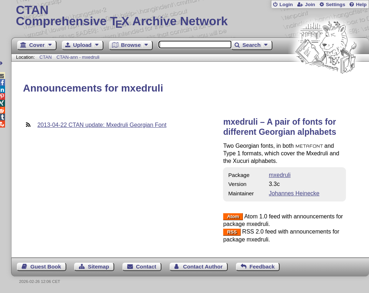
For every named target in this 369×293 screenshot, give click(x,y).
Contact (146, 266)
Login (286, 4)
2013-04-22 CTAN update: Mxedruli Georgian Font (101, 125)
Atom (233, 216)
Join (310, 4)
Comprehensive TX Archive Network (190, 16)
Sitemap (98, 266)
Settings (335, 4)
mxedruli (279, 175)
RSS (232, 232)
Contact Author (203, 266)
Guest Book (45, 266)
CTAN (46, 57)
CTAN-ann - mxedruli (78, 57)
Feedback (262, 266)
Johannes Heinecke (294, 193)
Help (361, 4)
